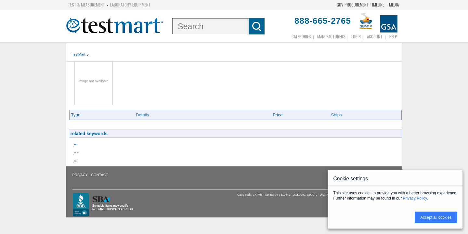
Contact (99, 175)
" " (76, 153)
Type (76, 114)
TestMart (78, 54)
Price (277, 114)
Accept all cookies (435, 217)
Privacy (80, 175)
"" (75, 145)
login (356, 36)
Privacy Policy (415, 198)
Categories (301, 36)
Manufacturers (331, 36)
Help (393, 36)
